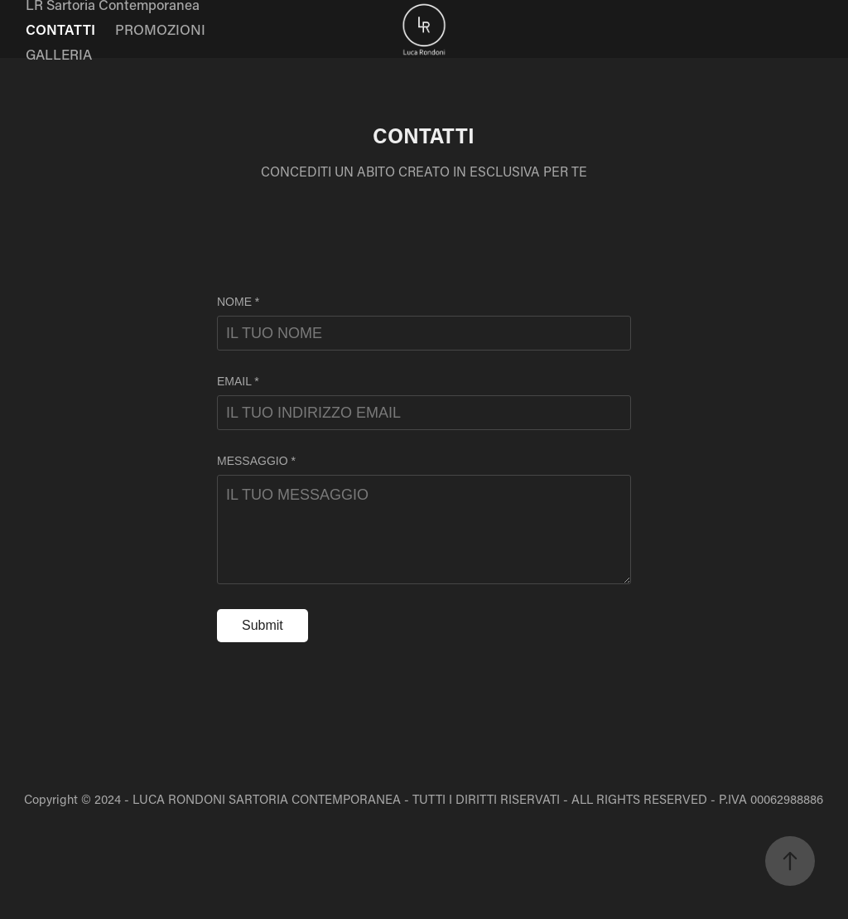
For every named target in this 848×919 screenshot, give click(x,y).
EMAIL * (238, 381)
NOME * (238, 301)
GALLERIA (59, 54)
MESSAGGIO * (256, 461)
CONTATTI (60, 29)
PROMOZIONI (160, 29)
